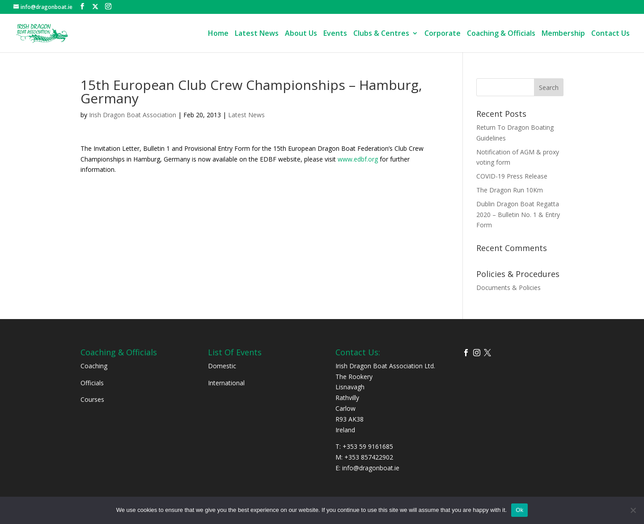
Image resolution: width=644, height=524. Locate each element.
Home (218, 34)
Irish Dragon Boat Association (132, 115)
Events (335, 34)
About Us (301, 34)
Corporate (442, 34)
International (226, 383)
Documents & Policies (508, 287)
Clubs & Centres (381, 34)
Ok (519, 510)
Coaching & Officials (501, 34)
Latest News (257, 34)
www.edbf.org (358, 159)
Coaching (93, 366)
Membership (563, 34)
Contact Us (610, 34)
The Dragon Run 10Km (509, 190)
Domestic (222, 366)
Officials (92, 383)
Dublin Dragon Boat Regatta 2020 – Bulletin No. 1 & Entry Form (518, 215)
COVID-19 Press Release (511, 176)
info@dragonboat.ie (370, 468)
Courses (92, 399)
